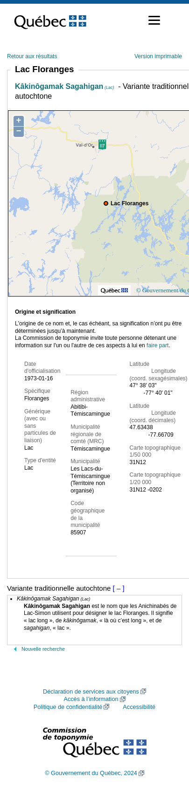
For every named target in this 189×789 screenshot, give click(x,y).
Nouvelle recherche (43, 649)
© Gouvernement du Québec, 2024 (91, 773)
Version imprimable (158, 56)
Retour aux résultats (32, 56)
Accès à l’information (90, 699)
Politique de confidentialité (68, 707)
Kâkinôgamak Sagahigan (64, 86)
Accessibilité (139, 707)
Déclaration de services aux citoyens (91, 691)
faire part (157, 345)
